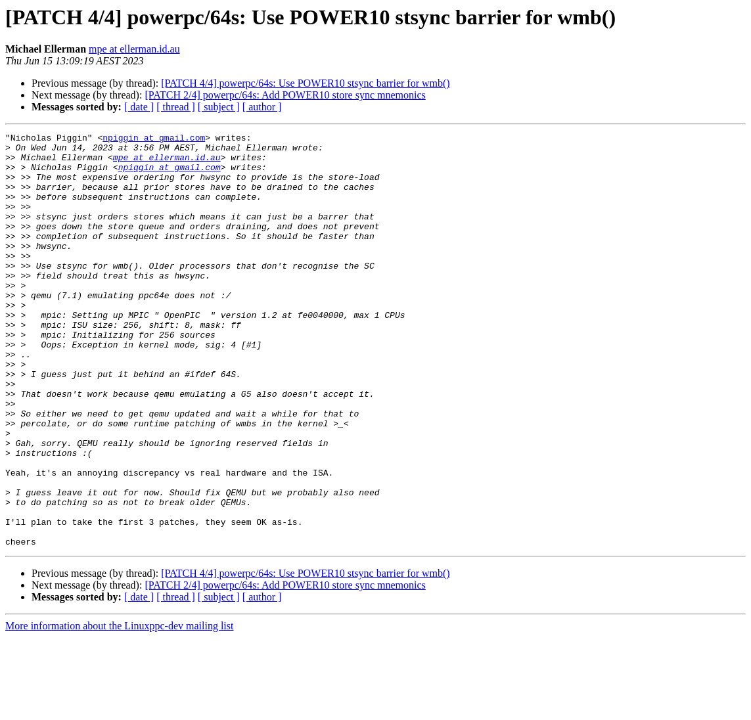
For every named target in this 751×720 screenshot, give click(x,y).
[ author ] (262, 106)
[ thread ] (175, 106)
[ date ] (139, 106)
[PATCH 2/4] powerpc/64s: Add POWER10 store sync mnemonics (285, 95)
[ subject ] (219, 106)
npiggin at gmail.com (153, 139)
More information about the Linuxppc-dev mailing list (119, 708)
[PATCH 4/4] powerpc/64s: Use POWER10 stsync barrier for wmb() (305, 83)
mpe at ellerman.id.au (134, 49)
